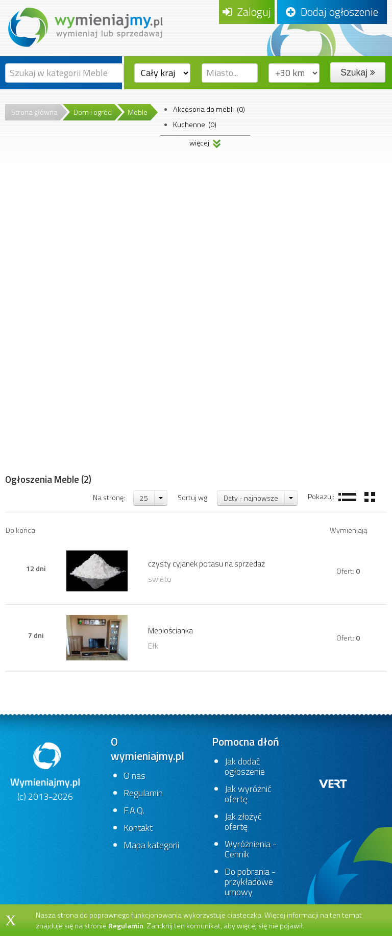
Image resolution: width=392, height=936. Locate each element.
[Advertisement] (48, 311)
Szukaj (357, 72)
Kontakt (138, 827)
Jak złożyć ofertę (243, 821)
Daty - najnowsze (251, 497)
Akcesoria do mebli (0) (209, 109)
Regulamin (143, 793)
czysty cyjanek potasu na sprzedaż (206, 563)
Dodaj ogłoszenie (332, 12)
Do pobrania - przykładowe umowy (250, 882)
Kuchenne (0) (194, 124)
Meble (138, 112)
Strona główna (34, 112)
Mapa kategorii (151, 845)
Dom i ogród (93, 112)
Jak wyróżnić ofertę (248, 794)
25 (144, 497)
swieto (160, 579)
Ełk (153, 645)
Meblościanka (170, 630)
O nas (134, 775)
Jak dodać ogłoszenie (245, 766)
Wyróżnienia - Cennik (251, 849)
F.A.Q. (134, 810)
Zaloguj (247, 12)
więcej (205, 141)
